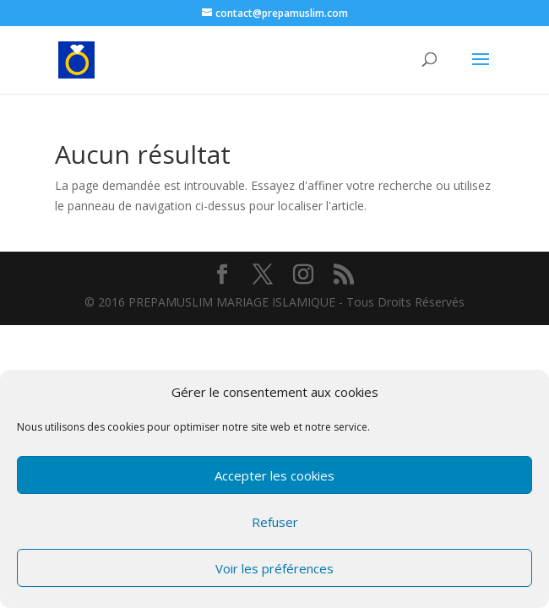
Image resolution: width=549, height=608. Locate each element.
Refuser (275, 521)
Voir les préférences (274, 568)
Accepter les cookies (274, 475)
